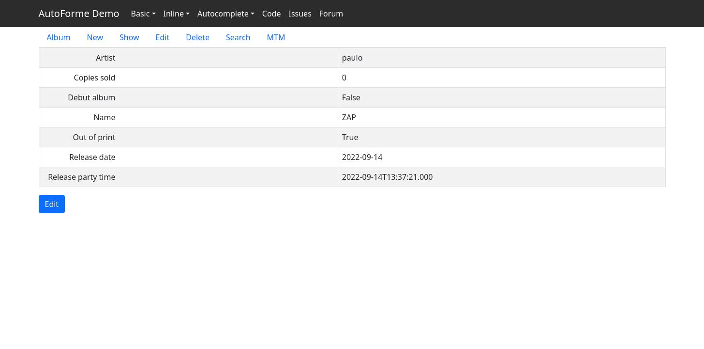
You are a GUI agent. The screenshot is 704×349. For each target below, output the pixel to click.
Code (271, 13)
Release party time (81, 177)
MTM (276, 37)
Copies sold (95, 77)
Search (238, 37)
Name (104, 117)
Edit (163, 37)
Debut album (91, 97)
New (95, 37)
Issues (299, 13)
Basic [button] (140, 13)
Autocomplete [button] (223, 13)
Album (59, 37)
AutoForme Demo (79, 13)
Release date (92, 157)
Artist (105, 57)
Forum (331, 13)
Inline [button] (174, 13)
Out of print (94, 137)
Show (129, 37)
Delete (198, 37)
